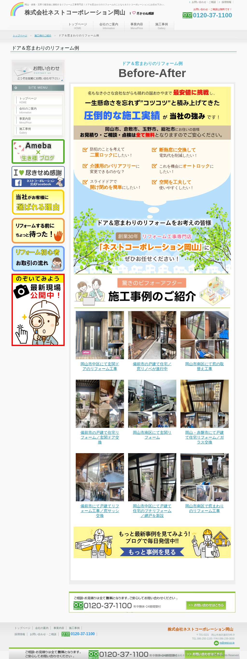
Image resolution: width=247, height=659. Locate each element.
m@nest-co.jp (227, 642)
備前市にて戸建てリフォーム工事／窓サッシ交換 (100, 511)
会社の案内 (41, 627)
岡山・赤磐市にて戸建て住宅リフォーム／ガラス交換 (204, 437)
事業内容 (136, 26)
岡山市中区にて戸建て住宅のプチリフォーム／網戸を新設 (152, 511)
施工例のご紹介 (42, 35)
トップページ (77, 26)
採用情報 (226, 2)
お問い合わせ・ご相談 (204, 2)
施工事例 (161, 26)
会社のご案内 (108, 26)
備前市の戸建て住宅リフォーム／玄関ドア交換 (100, 437)
